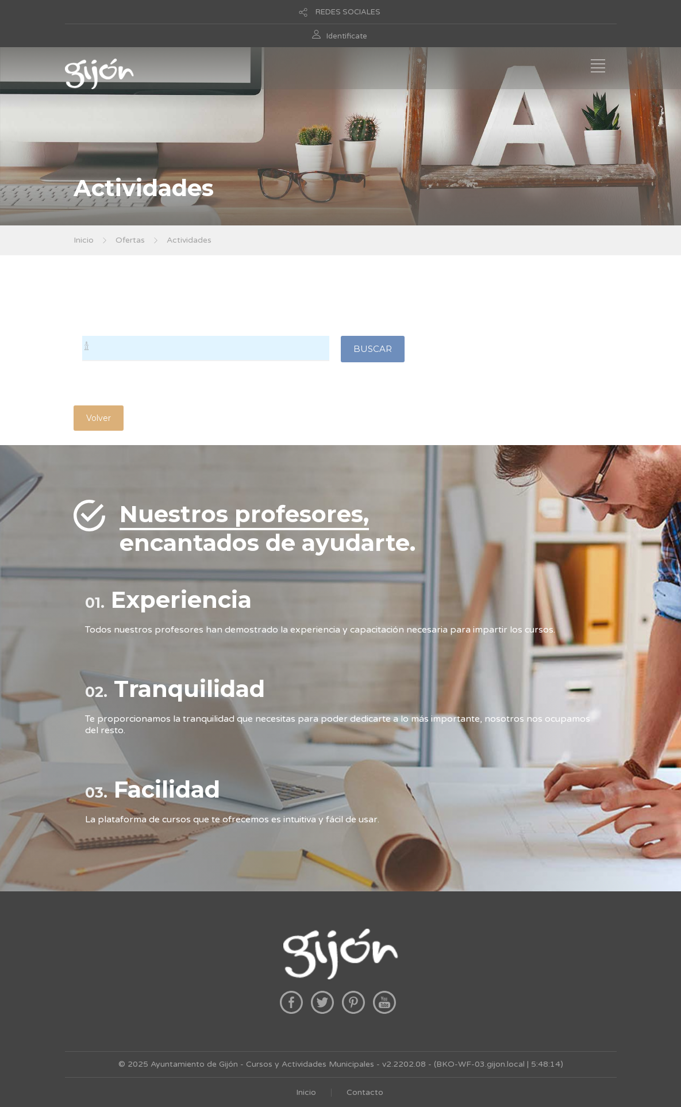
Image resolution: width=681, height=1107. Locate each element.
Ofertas (130, 240)
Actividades (189, 240)
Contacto (365, 1092)
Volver (98, 418)
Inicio (84, 240)
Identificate (346, 36)
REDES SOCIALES (348, 12)
